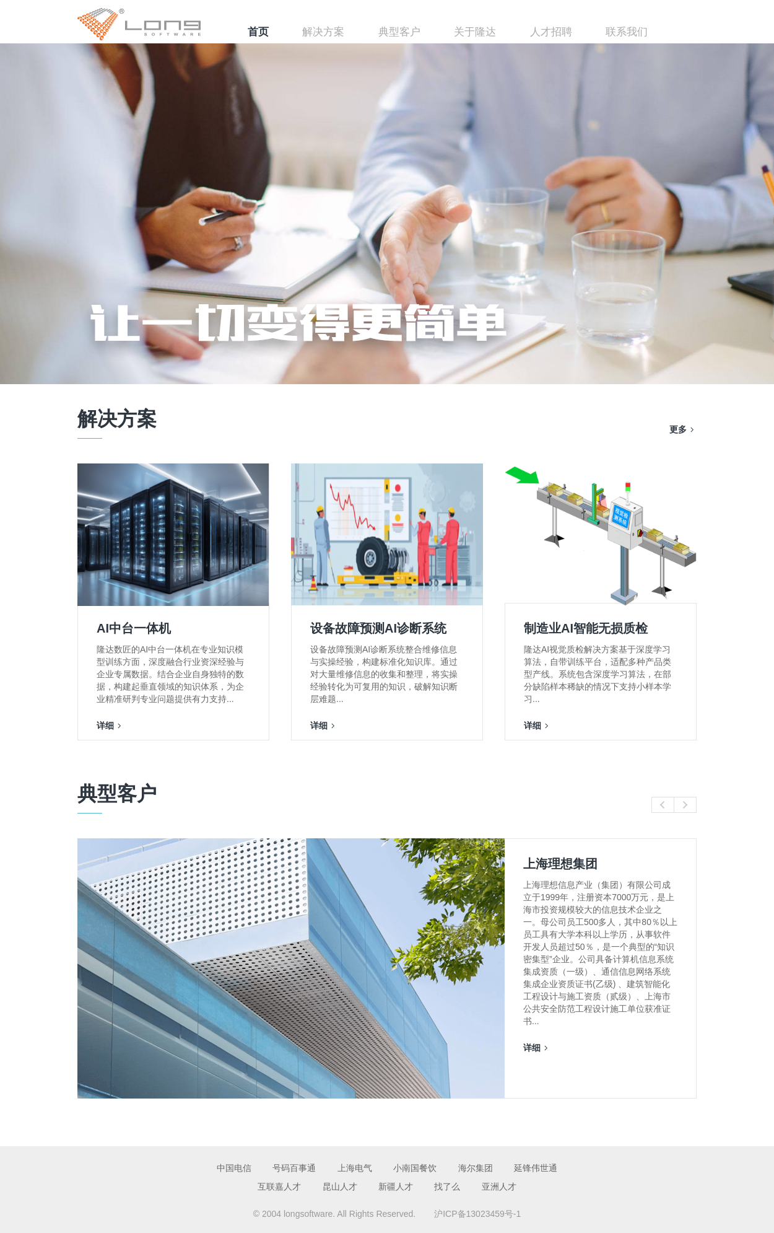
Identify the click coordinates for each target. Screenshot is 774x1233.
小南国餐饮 (415, 1168)
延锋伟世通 (535, 1168)
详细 (105, 726)
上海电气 (354, 1168)
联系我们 (627, 32)
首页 (258, 32)
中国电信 (234, 1168)
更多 (678, 429)
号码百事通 (294, 1168)
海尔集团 (475, 1168)
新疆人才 (395, 1186)
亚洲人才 (499, 1186)
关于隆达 (475, 32)
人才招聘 (551, 32)
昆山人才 (340, 1186)
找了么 (447, 1186)
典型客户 (399, 32)
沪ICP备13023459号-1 (477, 1214)
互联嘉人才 (279, 1186)
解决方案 (323, 32)
